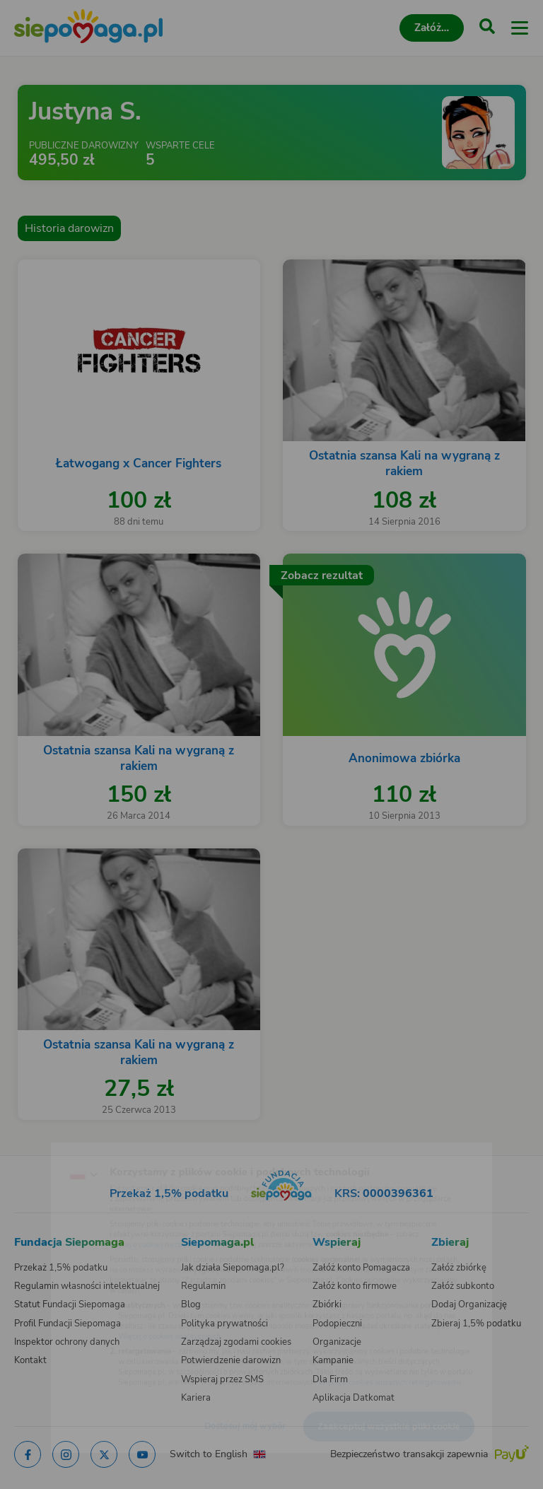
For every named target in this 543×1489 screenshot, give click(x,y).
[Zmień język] (40, 1146)
